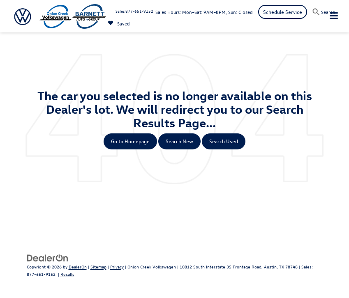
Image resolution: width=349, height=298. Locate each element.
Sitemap (98, 267)
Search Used (223, 141)
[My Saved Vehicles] (119, 23)
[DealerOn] (48, 257)
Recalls (67, 274)
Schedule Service (282, 11)
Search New (179, 141)
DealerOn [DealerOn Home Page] (78, 267)
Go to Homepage (130, 141)
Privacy (117, 267)
